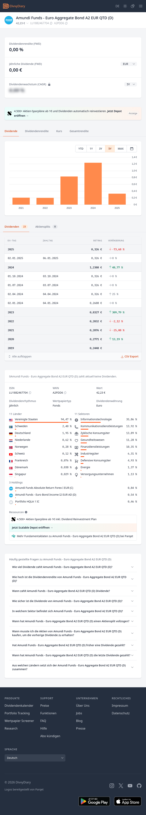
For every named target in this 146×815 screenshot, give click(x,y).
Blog (79, 721)
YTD (81, 148)
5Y (109, 148)
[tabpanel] (73, 178)
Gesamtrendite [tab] (79, 131)
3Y (100, 148)
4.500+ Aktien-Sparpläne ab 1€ (57, 519)
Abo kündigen (50, 736)
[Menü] (140, 6)
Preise (44, 705)
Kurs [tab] (59, 131)
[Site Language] (117, 6)
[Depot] (132, 6)
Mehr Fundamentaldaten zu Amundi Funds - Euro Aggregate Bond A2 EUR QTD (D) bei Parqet (75, 536)
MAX (121, 148)
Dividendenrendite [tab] (36, 131)
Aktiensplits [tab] (46, 227)
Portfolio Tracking (17, 713)
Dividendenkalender (19, 705)
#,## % (16, 90)
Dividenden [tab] (16, 227)
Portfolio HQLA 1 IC (27, 501)
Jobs (79, 713)
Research (11, 728)
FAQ (43, 721)
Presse (80, 728)
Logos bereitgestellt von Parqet (24, 789)
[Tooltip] (26, 512)
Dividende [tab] (11, 131)
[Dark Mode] (125, 6)
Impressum (120, 705)
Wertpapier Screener (19, 721)
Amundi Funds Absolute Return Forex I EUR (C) (44, 488)
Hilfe (43, 728)
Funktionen (48, 713)
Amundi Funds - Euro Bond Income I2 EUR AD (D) (45, 494)
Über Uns (83, 705)
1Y (91, 148)
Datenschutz (121, 713)
